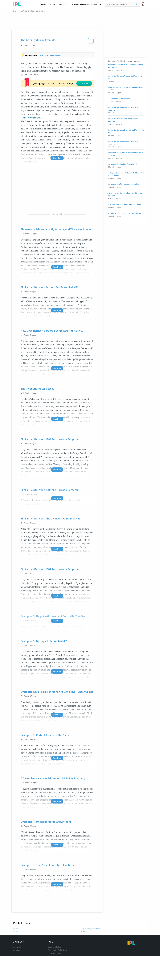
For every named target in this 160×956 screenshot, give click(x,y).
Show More (57, 140)
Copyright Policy (54, 929)
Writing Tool (64, 4)
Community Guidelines (57, 932)
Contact (16, 932)
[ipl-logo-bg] (18, 3)
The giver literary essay (50, 55)
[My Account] (144, 4)
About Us (17, 929)
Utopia (15, 914)
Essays (44, 4)
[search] (137, 4)
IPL (14, 11)
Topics (53, 4)
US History (95, 4)
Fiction (83, 914)
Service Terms (53, 942)
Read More (57, 249)
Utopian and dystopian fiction (91, 911)
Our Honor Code (55, 936)
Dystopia (16, 911)
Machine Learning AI (80, 4)
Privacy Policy (53, 939)
